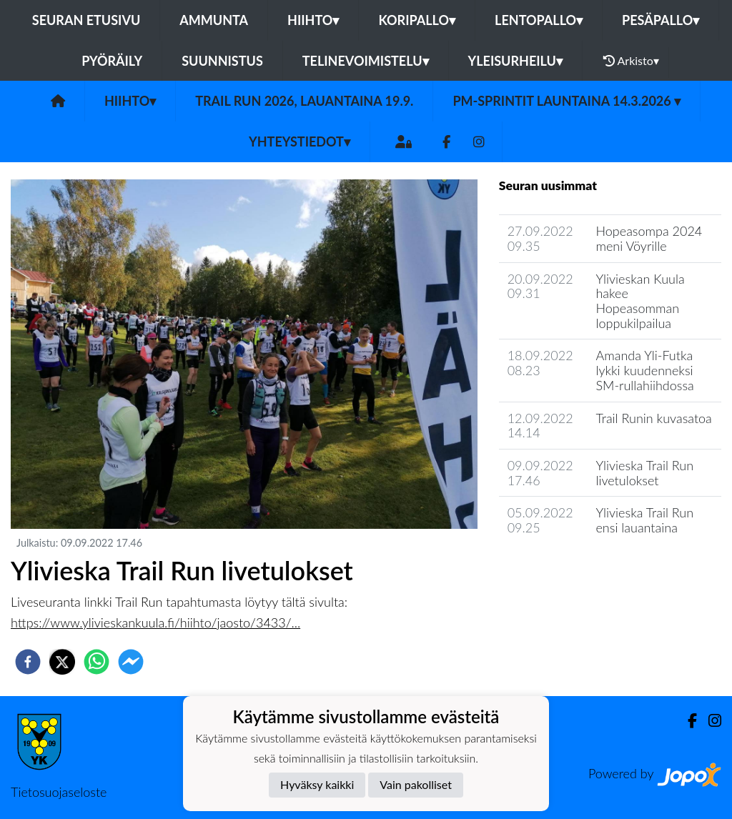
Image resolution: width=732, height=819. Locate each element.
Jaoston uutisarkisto (564, 568)
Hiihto (313, 20)
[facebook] (28, 662)
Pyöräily (111, 61)
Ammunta (213, 20)
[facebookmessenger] (131, 662)
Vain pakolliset (416, 784)
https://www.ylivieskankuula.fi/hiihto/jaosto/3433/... (155, 622)
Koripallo (416, 20)
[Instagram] (479, 141)
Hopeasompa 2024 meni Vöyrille (648, 238)
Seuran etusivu (86, 20)
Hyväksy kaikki (317, 784)
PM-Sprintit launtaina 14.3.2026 (566, 101)
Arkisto (631, 60)
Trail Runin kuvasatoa (653, 418)
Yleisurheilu (515, 61)
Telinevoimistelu (365, 61)
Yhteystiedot (299, 141)
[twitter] (62, 662)
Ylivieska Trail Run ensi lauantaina (644, 520)
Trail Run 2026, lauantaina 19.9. (304, 101)
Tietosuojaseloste (59, 792)
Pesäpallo (660, 20)
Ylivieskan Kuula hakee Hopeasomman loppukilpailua (639, 301)
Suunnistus (222, 61)
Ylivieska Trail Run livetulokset (644, 472)
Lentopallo (539, 20)
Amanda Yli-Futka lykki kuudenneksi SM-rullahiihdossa (644, 369)
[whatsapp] (96, 662)
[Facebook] (446, 141)
